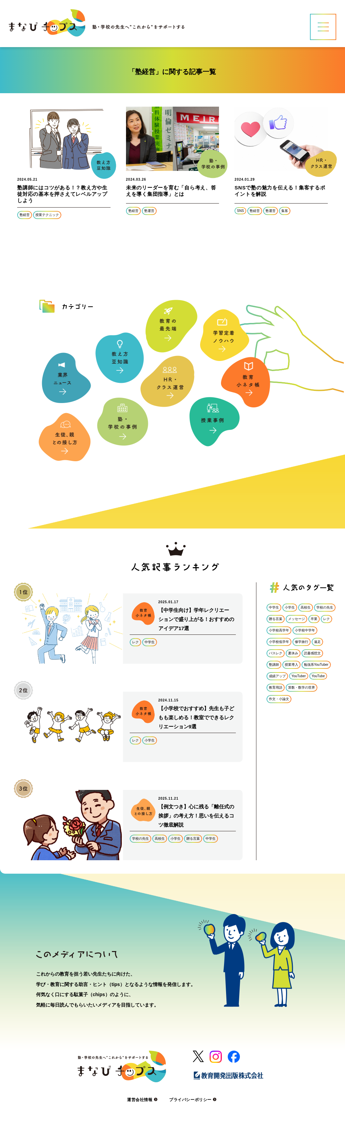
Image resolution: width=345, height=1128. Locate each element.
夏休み (293, 653)
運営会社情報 (143, 1099)
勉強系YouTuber (316, 664)
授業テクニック (47, 215)
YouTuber (298, 676)
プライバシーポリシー (193, 1099)
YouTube (318, 676)
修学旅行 (301, 642)
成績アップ (277, 676)
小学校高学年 (279, 630)
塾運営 (149, 211)
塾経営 (25, 215)
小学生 (150, 740)
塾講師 (274, 664)
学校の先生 (140, 838)
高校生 (160, 838)
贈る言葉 (193, 838)
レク (135, 642)
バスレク (275, 653)
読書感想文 (312, 653)
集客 (284, 211)
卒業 (314, 619)
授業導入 (291, 664)
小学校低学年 (279, 642)
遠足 (317, 642)
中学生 (150, 642)
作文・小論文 (279, 699)
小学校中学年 (305, 630)
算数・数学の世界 (301, 687)
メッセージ (296, 619)
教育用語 (275, 687)
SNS (240, 211)
